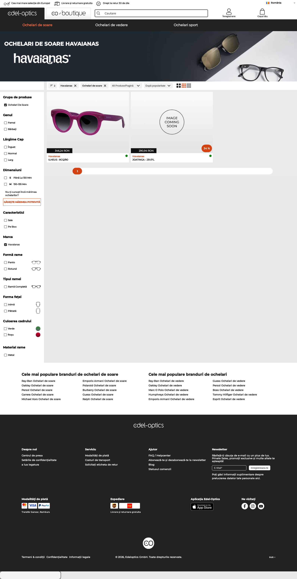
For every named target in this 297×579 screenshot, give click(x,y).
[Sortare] (158, 85)
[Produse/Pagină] (126, 85)
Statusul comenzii (159, 469)
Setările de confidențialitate (39, 460)
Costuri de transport (97, 460)
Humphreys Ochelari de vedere (168, 394)
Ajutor (152, 449)
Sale (8, 220)
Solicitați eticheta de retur (101, 464)
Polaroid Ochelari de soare (99, 385)
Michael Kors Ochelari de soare (41, 399)
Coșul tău (262, 16)
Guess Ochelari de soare (98, 394)
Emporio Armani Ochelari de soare (105, 380)
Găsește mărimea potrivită (22, 202)
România (276, 2)
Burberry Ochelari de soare (99, 390)
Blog (151, 464)
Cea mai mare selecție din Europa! (30, 3)
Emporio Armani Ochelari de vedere (171, 399)
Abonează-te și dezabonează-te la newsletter (177, 460)
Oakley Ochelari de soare (37, 385)
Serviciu (90, 449)
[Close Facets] (22, 85)
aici (257, 478)
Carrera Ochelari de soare (37, 394)
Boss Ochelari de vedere (228, 390)
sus (272, 557)
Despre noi (29, 449)
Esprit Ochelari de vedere (229, 399)
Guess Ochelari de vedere (229, 380)
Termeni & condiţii (33, 557)
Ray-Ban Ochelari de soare (38, 380)
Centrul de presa (32, 455)
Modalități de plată (97, 455)
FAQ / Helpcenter (159, 455)
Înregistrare (229, 16)
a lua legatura (30, 464)
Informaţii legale (79, 557)
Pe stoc (10, 226)
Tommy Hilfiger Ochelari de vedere (235, 394)
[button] (22, 13)
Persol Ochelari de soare (37, 390)
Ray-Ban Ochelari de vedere (166, 380)
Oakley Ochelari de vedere (165, 385)
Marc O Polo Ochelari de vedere (168, 390)
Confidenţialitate (56, 557)
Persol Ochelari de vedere (229, 385)
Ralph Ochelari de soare (98, 399)
